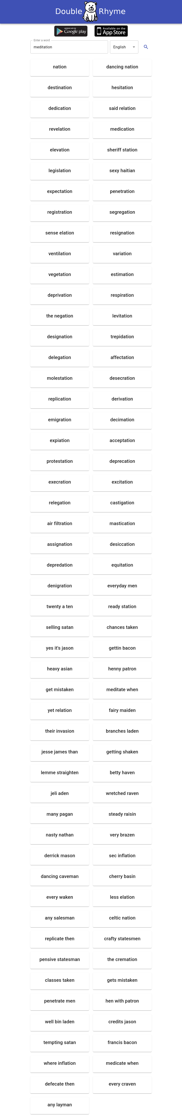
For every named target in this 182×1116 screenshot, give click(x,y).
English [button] (119, 47)
